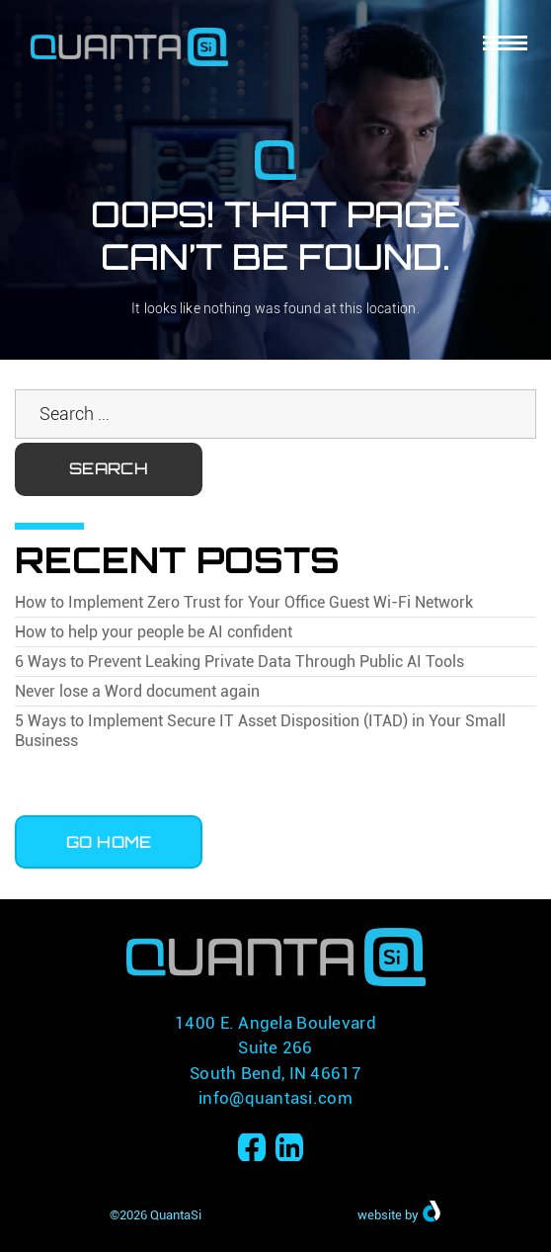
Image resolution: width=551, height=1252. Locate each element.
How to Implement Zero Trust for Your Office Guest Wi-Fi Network (244, 602)
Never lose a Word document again (137, 691)
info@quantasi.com (275, 1098)
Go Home (109, 842)
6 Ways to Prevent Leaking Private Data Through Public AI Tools (239, 661)
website (379, 1215)
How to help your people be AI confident (153, 632)
